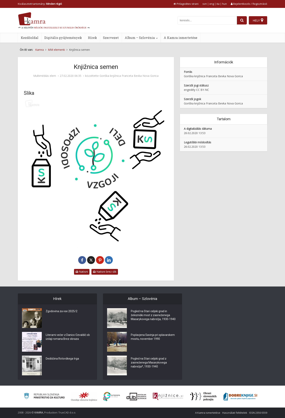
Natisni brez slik (104, 271)
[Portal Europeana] (111, 397)
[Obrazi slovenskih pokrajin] (203, 396)
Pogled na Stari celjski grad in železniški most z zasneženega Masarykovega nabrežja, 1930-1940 (153, 315)
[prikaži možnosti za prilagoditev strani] (186, 4)
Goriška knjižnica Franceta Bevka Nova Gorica (129, 76)
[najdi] (242, 20)
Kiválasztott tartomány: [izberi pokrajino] (40, 4)
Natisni (82, 271)
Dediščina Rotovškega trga (62, 358)
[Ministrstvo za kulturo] (44, 396)
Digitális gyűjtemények (63, 38)
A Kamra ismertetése (180, 38)
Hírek (92, 38)
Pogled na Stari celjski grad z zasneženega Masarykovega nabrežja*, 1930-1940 (149, 362)
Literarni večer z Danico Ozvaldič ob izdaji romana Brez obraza (68, 336)
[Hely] (258, 20)
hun (224, 4)
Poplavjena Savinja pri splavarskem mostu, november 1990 (153, 336)
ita (218, 4)
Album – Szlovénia (140, 38)
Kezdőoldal (29, 38)
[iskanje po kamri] (207, 20)
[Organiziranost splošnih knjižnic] (84, 396)
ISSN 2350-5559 (258, 412)
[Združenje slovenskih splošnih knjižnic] (168, 396)
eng (211, 4)
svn (204, 4)
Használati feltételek (234, 412)
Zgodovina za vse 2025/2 (61, 311)
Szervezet (111, 38)
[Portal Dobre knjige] (240, 396)
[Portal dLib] (136, 396)
